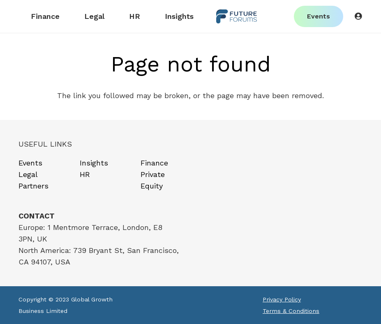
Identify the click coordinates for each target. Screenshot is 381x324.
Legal (28, 174)
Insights (94, 163)
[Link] (236, 16)
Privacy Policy (282, 299)
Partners (33, 186)
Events (30, 163)
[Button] (358, 16)
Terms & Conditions (291, 311)
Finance (154, 163)
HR (85, 174)
